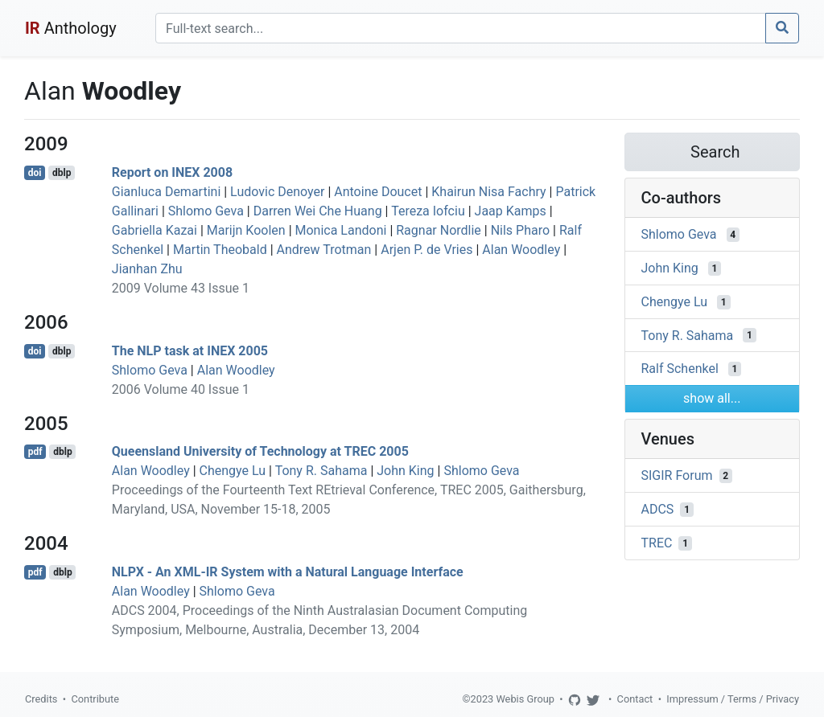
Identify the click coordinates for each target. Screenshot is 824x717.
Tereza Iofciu (428, 211)
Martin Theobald (220, 249)
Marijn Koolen (246, 230)
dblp (61, 172)
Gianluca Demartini (166, 191)
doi (35, 172)
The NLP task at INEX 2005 (190, 350)
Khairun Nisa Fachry (488, 191)
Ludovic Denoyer (277, 191)
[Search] (460, 28)
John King (405, 470)
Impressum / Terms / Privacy (732, 699)
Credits (41, 699)
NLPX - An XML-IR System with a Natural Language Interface (288, 572)
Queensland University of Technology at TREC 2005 (260, 451)
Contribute (95, 699)
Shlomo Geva (206, 211)
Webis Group (525, 699)
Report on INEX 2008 (172, 172)
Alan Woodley (521, 249)
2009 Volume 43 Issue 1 (180, 288)
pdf (35, 451)
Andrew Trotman (324, 249)
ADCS (657, 509)
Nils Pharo (520, 230)
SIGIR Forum (677, 475)
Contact (635, 699)
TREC (657, 543)
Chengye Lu (233, 470)
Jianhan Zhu (147, 269)
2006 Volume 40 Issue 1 (180, 389)
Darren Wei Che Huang (317, 211)
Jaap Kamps (510, 211)
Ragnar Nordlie (438, 230)
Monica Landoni (341, 230)
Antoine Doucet (378, 191)
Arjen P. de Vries (426, 249)
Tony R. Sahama (321, 470)
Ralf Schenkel (680, 368)
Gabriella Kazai (154, 230)
